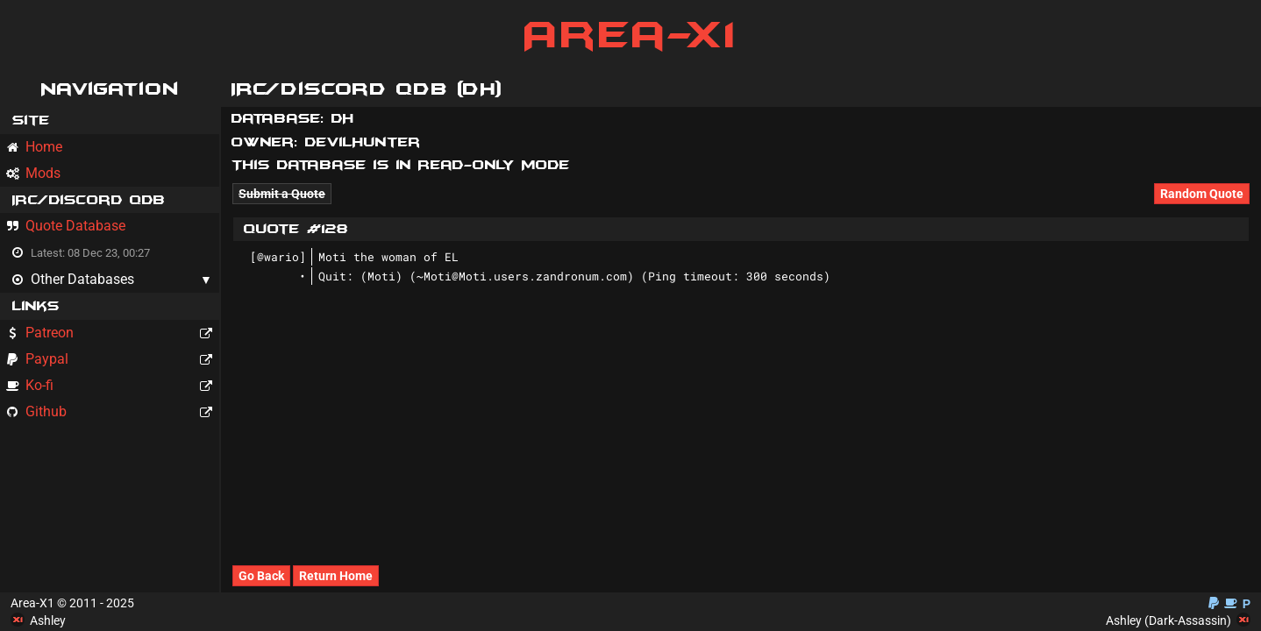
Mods (33, 173)
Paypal (112, 359)
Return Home (336, 576)
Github (112, 411)
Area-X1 (630, 35)
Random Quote (1201, 194)
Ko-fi (112, 385)
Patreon (112, 332)
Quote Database (65, 225)
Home (34, 146)
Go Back (261, 576)
